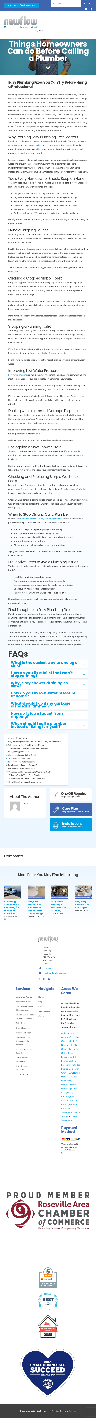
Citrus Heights (68, 1041)
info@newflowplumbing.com (55, 973)
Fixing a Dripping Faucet (21, 752)
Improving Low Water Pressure (24, 762)
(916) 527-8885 (49, 968)
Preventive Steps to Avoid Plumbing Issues (30, 778)
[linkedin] (49, 979)
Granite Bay (66, 1072)
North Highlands (69, 1088)
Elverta (71, 1049)
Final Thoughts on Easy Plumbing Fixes (28, 782)
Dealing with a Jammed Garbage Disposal (28, 765)
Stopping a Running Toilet (21, 758)
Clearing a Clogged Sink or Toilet (24, 755)
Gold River (74, 1068)
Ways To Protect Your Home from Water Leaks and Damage (35, 910)
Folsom (64, 1056)
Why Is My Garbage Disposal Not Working (58, 909)
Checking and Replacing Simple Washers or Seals (32, 772)
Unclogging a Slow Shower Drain (25, 768)
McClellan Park (68, 1084)
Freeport (65, 1064)
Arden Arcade (67, 1033)
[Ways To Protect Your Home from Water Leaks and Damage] (36, 889)
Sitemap (72, 1411)
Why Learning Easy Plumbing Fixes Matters (29, 745)
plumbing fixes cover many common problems (40, 518)
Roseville (65, 1108)
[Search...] (66, 3)
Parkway (65, 1096)
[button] (48, 664)
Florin (70, 1053)
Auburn (64, 1037)
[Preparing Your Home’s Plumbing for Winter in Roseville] (12, 889)
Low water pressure (17, 374)
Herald (76, 1072)
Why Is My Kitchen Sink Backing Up (82, 907)
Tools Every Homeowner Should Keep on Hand (30, 748)
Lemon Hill (66, 1080)
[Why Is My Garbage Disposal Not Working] (59, 889)
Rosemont (74, 1104)
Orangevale (66, 1092)
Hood (64, 1076)
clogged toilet (34, 145)
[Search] (54, 3)
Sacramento (66, 1112)
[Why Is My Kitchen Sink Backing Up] (83, 889)
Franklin (72, 1060)
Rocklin (64, 1104)
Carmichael (74, 1037)
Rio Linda (74, 1100)
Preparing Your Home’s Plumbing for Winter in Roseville (11, 910)
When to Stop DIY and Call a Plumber (28, 775)
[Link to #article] (48, 68)
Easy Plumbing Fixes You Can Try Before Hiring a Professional (37, 741)
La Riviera (72, 1076)
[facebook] (39, 979)
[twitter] (44, 979)
